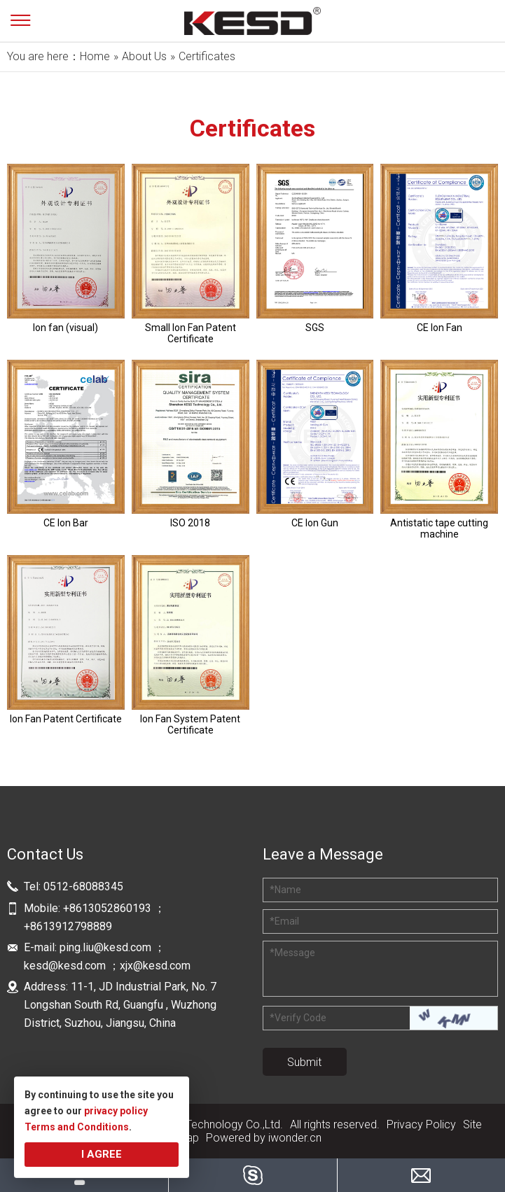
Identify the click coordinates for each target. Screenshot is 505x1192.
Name (285, 889)
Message (292, 952)
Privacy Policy (421, 1124)
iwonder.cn (294, 1137)
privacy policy (116, 1110)
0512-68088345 (83, 886)
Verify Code (298, 1017)
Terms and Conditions (77, 1127)
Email (284, 921)
